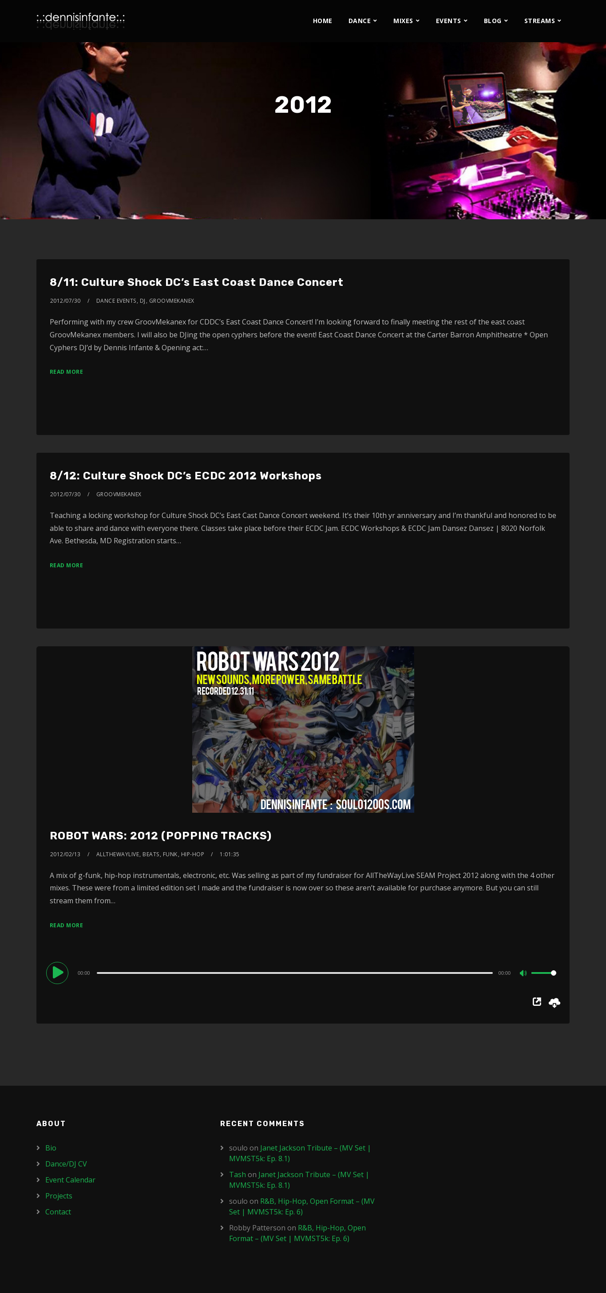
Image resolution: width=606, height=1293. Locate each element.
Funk (170, 854)
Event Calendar (70, 1180)
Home (323, 20)
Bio (50, 1148)
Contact (58, 1212)
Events (448, 20)
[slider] (294, 973)
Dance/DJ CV (66, 1164)
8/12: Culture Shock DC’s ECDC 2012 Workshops (186, 476)
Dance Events (116, 300)
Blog (493, 20)
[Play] (58, 972)
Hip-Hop (193, 854)
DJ (143, 300)
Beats (151, 854)
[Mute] (524, 973)
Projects (58, 1196)
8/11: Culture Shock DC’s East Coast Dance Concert (197, 282)
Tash (237, 1174)
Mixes (403, 20)
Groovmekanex (171, 300)
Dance (360, 20)
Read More (66, 372)
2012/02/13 (65, 854)
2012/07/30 (65, 300)
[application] (303, 972)
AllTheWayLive (117, 854)
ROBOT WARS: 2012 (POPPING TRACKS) (161, 836)
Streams (539, 20)
